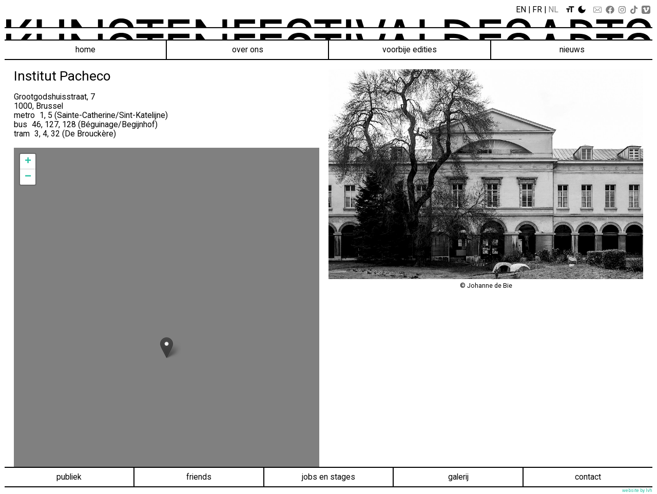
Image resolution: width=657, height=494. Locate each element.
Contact (588, 477)
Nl (553, 9)
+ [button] (28, 161)
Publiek (69, 477)
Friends (198, 477)
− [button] (28, 177)
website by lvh (637, 490)
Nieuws (572, 49)
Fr (537, 9)
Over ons (247, 49)
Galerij (458, 477)
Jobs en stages (328, 477)
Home (85, 49)
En (521, 9)
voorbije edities (409, 49)
